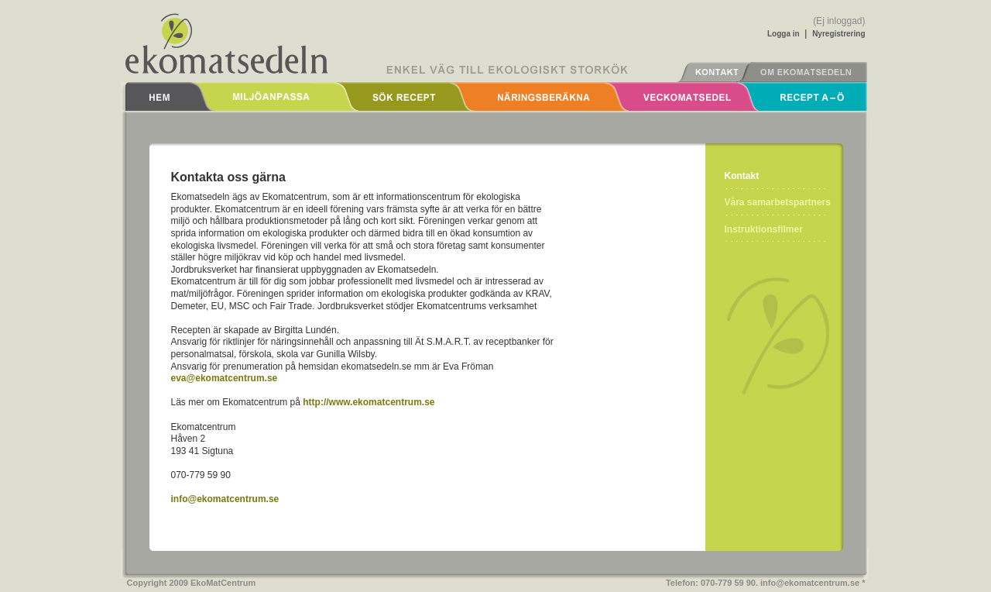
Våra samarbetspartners (778, 202)
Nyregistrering (838, 33)
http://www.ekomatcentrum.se (368, 402)
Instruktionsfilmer (764, 229)
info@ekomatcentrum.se (225, 499)
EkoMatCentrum (222, 582)
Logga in (783, 33)
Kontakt (742, 175)
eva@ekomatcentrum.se (224, 378)
